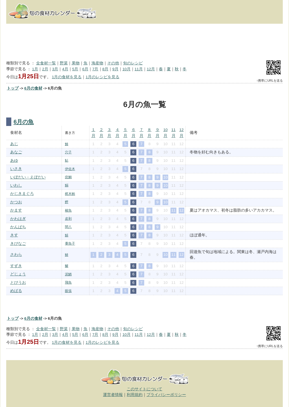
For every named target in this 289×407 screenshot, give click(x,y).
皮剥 (68, 218)
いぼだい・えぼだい (28, 177)
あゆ (14, 160)
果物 (76, 63)
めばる (16, 291)
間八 (68, 226)
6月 (85, 69)
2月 (45, 69)
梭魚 (68, 210)
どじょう (18, 274)
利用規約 (135, 395)
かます (16, 210)
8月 (105, 69)
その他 (113, 63)
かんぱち (18, 227)
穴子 (68, 152)
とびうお (18, 282)
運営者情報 (113, 395)
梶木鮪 (70, 193)
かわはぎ (18, 219)
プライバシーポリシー (166, 395)
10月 (126, 69)
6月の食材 (33, 88)
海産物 (97, 63)
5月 (75, 69)
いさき (16, 169)
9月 (115, 69)
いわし (16, 185)
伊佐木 (70, 169)
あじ (14, 144)
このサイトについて (144, 389)
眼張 (68, 291)
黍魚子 (70, 243)
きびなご (18, 243)
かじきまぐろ (22, 193)
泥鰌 (68, 274)
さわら (16, 255)
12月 (151, 69)
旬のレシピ (133, 63)
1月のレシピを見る (102, 77)
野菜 (64, 63)
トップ (13, 88)
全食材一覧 (46, 63)
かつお (16, 202)
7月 (95, 69)
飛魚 (68, 282)
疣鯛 (68, 177)
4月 (65, 69)
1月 (35, 69)
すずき (16, 266)
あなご (16, 152)
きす (14, 235)
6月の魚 (24, 122)
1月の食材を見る (67, 77)
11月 (139, 69)
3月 (55, 69)
